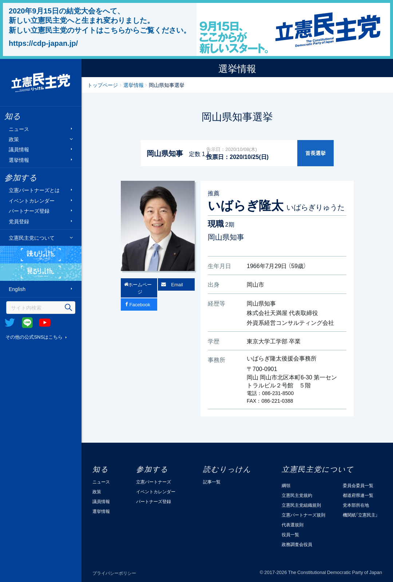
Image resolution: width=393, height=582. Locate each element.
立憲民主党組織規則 (301, 505)
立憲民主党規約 (297, 495)
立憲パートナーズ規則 (303, 514)
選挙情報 (19, 159)
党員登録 (19, 221)
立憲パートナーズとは (34, 190)
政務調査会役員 (297, 544)
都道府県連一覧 (358, 495)
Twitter (10, 322)
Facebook (140, 304)
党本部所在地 (356, 505)
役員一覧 (290, 534)
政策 (14, 139)
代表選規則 (292, 524)
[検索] (40, 307)
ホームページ (140, 288)
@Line (27, 322)
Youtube (45, 322)
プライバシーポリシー (114, 573)
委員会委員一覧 (358, 485)
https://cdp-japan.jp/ (43, 43)
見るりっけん (41, 272)
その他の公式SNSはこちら (34, 336)
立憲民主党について (32, 237)
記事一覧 (212, 481)
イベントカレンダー (32, 200)
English (17, 289)
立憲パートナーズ (153, 481)
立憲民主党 (41, 82)
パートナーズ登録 (29, 210)
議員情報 (19, 149)
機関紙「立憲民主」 (360, 514)
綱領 (286, 485)
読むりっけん (41, 254)
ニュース (19, 128)
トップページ (102, 84)
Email (177, 284)
